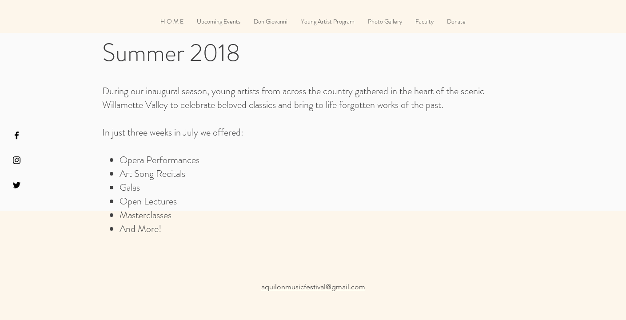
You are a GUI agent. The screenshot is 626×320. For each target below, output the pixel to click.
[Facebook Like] (487, 8)
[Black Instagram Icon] (17, 160)
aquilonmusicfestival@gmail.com (313, 287)
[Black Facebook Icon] (17, 135)
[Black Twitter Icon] (17, 185)
